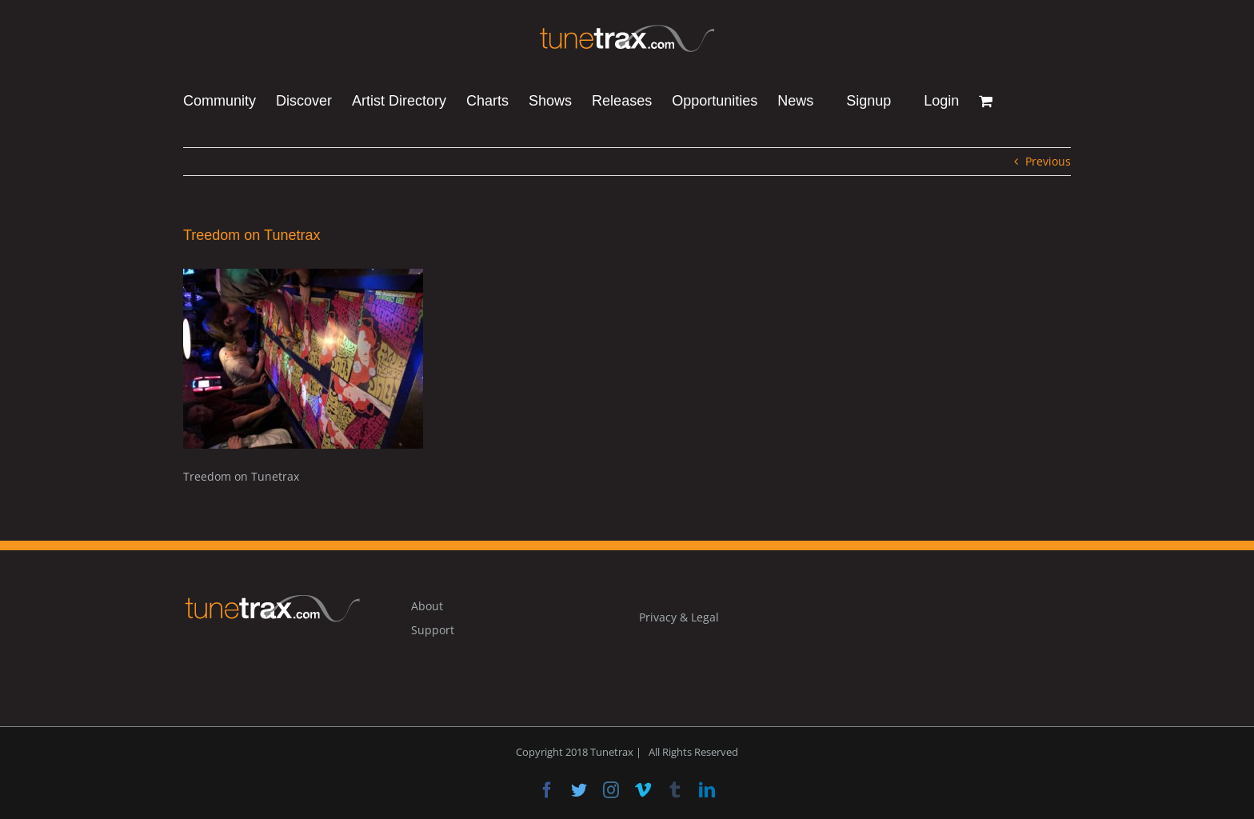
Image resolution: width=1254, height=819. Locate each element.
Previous (1048, 161)
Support (432, 629)
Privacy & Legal (679, 617)
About (427, 605)
